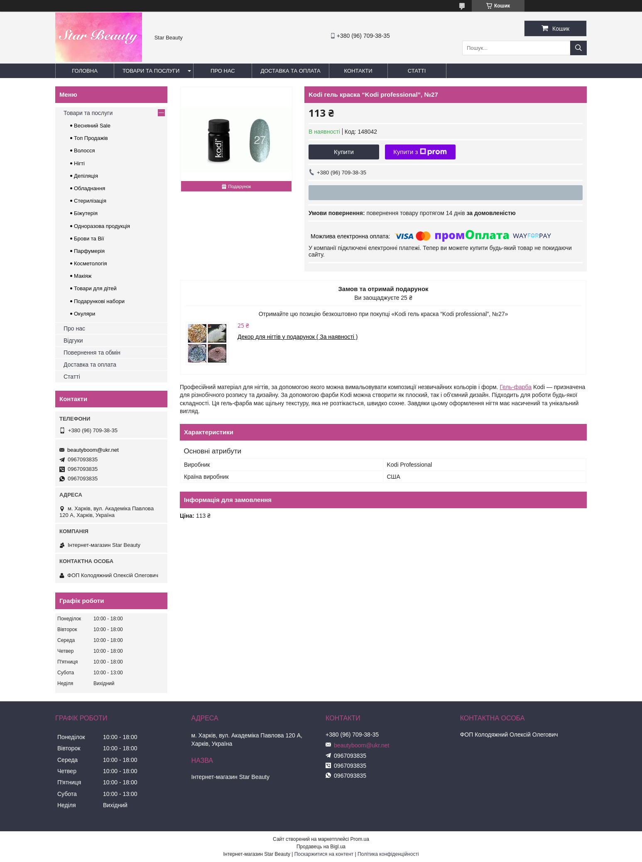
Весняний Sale (92, 125)
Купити (344, 151)
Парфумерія (89, 251)
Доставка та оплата (290, 71)
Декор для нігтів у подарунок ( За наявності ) (298, 336)
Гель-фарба (516, 387)
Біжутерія (86, 213)
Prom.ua (359, 839)
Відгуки (73, 340)
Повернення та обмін (92, 352)
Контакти (358, 71)
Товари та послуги (151, 71)
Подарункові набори (99, 301)
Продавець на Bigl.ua (321, 847)
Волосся (84, 150)
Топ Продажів (91, 138)
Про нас (223, 71)
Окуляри (84, 314)
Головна (85, 71)
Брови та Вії (89, 238)
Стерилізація (90, 201)
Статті (417, 71)
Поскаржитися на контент (323, 854)
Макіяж (83, 276)
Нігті (79, 163)
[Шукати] (578, 48)
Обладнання (89, 188)
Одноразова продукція (102, 226)
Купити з (420, 152)
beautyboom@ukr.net (93, 450)
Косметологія (90, 263)
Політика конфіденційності (388, 854)
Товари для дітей (95, 288)
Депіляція (86, 176)
